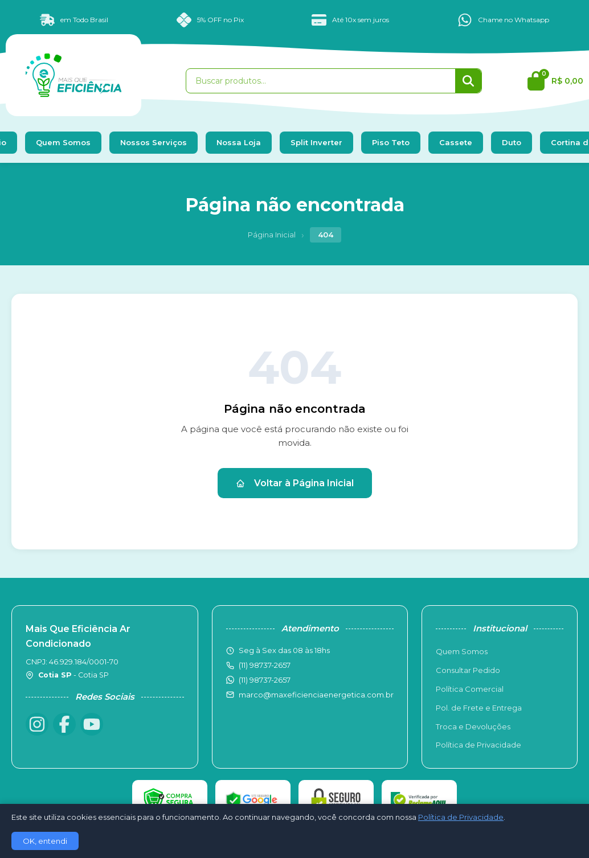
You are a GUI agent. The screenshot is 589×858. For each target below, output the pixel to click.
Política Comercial (470, 688)
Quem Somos (63, 142)
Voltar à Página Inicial (295, 483)
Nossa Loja (238, 142)
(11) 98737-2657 (265, 679)
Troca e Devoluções (473, 726)
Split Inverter (316, 142)
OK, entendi (45, 840)
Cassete (455, 142)
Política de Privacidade (478, 744)
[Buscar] (468, 81)
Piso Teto (391, 142)
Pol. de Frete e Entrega (479, 707)
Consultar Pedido (468, 670)
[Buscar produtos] (320, 81)
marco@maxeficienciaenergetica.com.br (316, 694)
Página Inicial (272, 234)
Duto (511, 142)
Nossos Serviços (153, 142)
